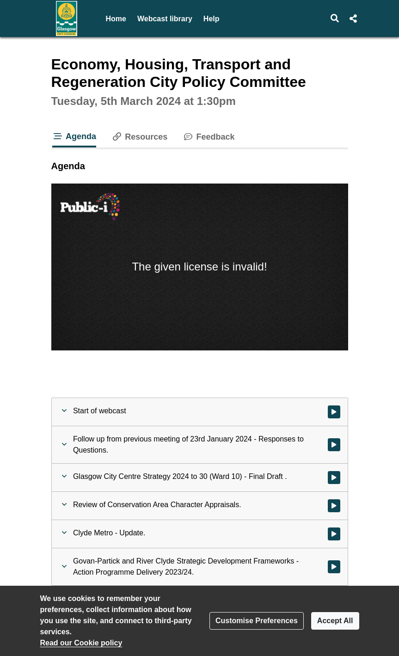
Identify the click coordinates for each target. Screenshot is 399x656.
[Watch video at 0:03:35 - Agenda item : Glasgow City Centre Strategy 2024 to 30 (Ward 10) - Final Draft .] (334, 477)
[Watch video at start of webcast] (334, 411)
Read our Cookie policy (81, 643)
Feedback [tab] (208, 136)
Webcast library (164, 19)
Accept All (335, 621)
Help (211, 19)
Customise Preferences (256, 621)
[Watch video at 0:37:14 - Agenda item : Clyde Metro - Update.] (334, 533)
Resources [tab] (139, 136)
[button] (334, 18)
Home (116, 19)
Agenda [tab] (74, 136)
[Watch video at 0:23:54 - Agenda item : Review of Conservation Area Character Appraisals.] (334, 505)
